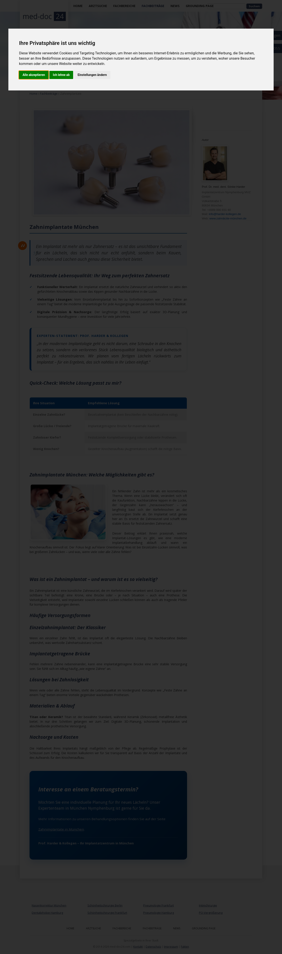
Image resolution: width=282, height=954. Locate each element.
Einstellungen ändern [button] (92, 75)
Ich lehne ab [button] (61, 75)
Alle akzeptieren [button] (33, 75)
